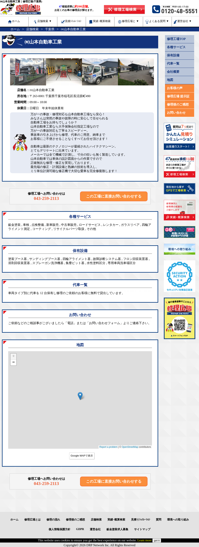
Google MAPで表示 (82, 455)
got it (157, 540)
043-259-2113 (46, 198)
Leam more (144, 540)
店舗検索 (44, 21)
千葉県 (49, 29)
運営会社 (184, 21)
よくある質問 (159, 21)
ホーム (15, 29)
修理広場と (130, 21)
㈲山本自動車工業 (73, 29)
